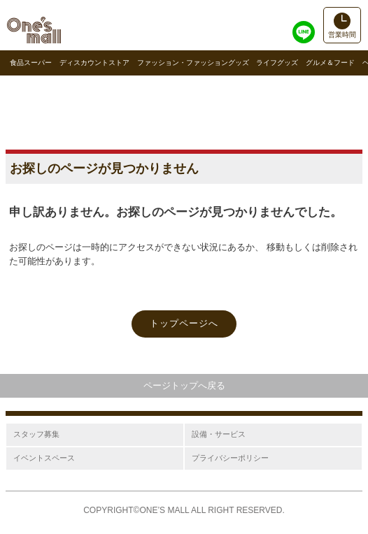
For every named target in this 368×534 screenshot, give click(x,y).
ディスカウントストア (94, 62)
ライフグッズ (277, 62)
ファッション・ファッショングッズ (193, 62)
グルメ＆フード (330, 62)
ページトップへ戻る (184, 385)
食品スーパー (31, 62)
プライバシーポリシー (230, 458)
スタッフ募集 (36, 434)
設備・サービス (219, 434)
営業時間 (342, 34)
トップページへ (184, 323)
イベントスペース (44, 458)
